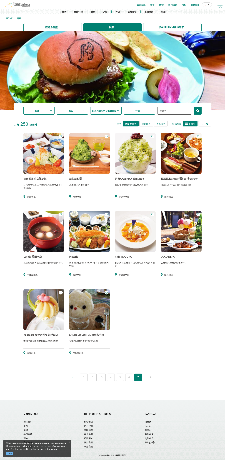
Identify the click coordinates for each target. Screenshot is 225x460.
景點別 (190, 123)
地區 (71, 110)
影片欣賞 (132, 11)
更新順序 (160, 123)
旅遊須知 (88, 421)
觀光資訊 (27, 421)
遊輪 (163, 11)
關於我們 (88, 442)
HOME (9, 18)
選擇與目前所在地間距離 (104, 110)
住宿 (117, 11)
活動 (105, 11)
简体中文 (149, 438)
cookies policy (29, 449)
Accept (10, 454)
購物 (25, 430)
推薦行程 (78, 11)
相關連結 (88, 438)
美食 (25, 425)
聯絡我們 (88, 446)
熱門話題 (27, 434)
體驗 (93, 11)
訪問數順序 (130, 123)
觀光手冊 (88, 434)
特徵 (137, 110)
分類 (37, 110)
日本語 (148, 421)
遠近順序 (146, 123)
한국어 (148, 430)
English (148, 425)
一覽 (204, 123)
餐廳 (19, 18)
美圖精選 (149, 11)
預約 (25, 438)
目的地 (63, 11)
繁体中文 (149, 434)
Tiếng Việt (150, 442)
